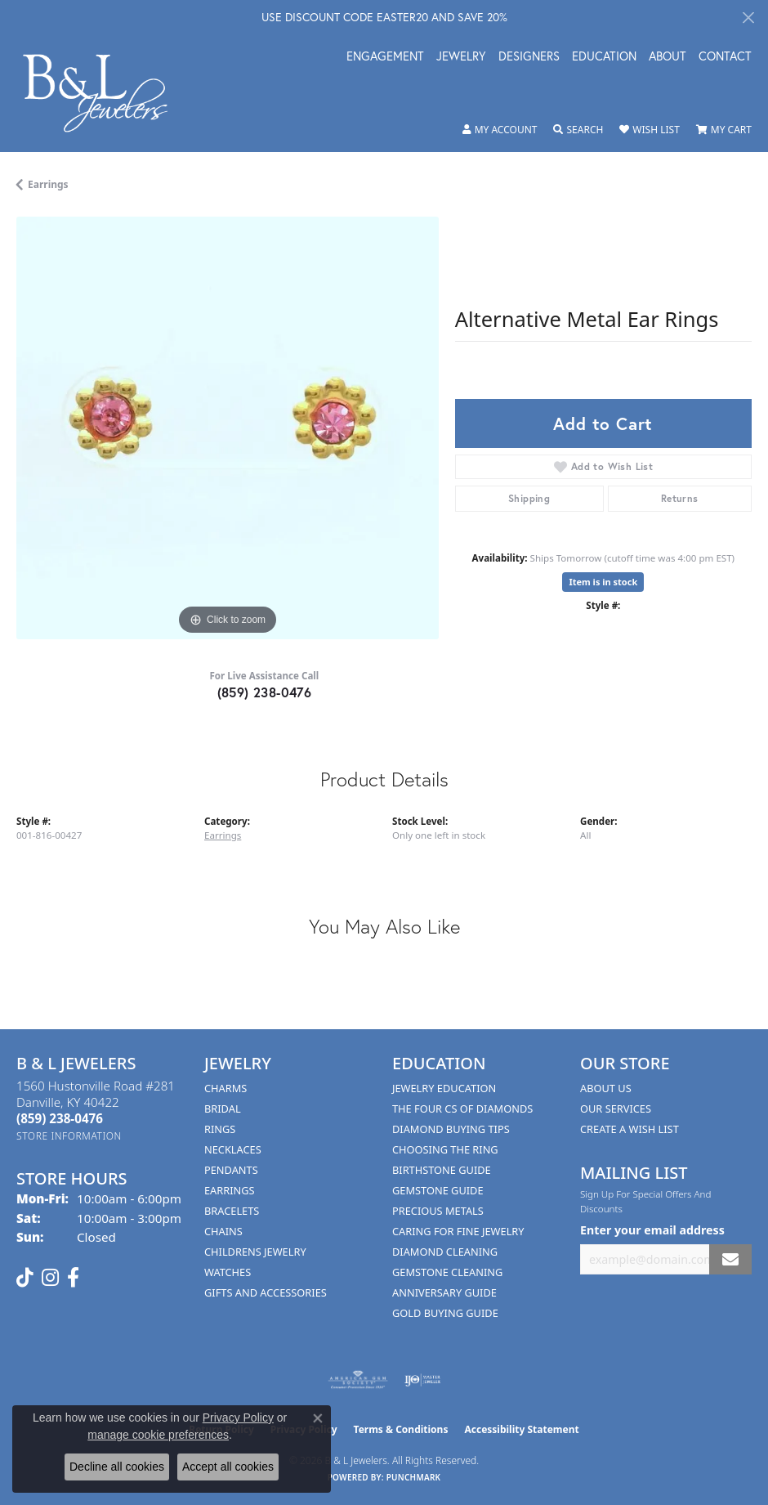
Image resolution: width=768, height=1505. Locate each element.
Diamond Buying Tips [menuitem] (451, 1129)
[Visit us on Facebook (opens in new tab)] (73, 1278)
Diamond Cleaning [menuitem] (445, 1251)
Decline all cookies (116, 1466)
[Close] (748, 17)
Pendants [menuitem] (231, 1169)
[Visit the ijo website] (422, 1380)
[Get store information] (69, 1136)
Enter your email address (652, 1230)
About (667, 57)
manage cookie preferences (158, 1434)
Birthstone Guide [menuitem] (441, 1169)
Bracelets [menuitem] (231, 1210)
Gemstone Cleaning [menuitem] (447, 1272)
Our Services (615, 1108)
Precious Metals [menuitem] (438, 1210)
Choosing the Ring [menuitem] (445, 1149)
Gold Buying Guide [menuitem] (445, 1313)
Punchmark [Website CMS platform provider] (413, 1477)
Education (604, 57)
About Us (606, 1088)
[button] (500, 130)
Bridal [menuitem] (222, 1108)
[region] (227, 428)
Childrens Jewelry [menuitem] (255, 1251)
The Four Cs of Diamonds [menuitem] (462, 1108)
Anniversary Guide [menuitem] (444, 1292)
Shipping (529, 498)
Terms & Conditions (401, 1429)
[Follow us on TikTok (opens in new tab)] (24, 1278)
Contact (725, 57)
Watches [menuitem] (227, 1272)
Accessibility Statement (521, 1429)
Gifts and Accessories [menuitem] (265, 1292)
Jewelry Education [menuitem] (444, 1088)
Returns (680, 498)
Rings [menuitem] (219, 1129)
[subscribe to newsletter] (730, 1259)
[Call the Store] (59, 1118)
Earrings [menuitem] (229, 1190)
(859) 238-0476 (264, 692)
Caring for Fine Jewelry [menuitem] (458, 1231)
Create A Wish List (629, 1129)
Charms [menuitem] (225, 1088)
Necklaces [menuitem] (232, 1149)
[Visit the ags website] (358, 1380)
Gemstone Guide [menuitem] (438, 1190)
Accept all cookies (228, 1466)
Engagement (385, 57)
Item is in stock (603, 582)
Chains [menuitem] (223, 1231)
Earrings (48, 184)
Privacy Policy (238, 1417)
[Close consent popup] (318, 1418)
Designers (529, 57)
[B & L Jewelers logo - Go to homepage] (103, 93)
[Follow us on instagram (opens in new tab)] (50, 1278)
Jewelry (461, 57)
